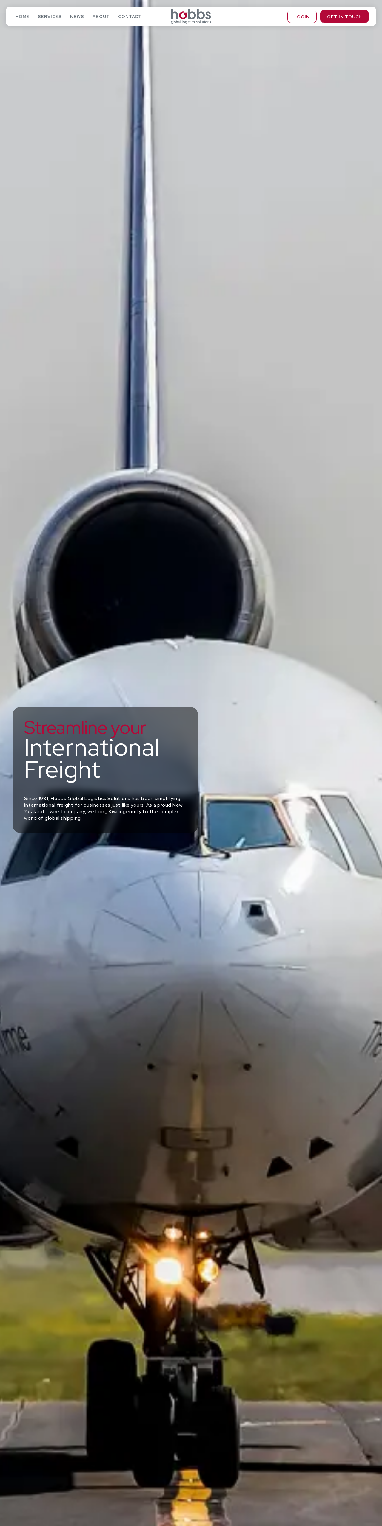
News (77, 16)
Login (302, 16)
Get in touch (344, 16)
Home (23, 16)
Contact (130, 16)
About (101, 16)
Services (50, 16)
